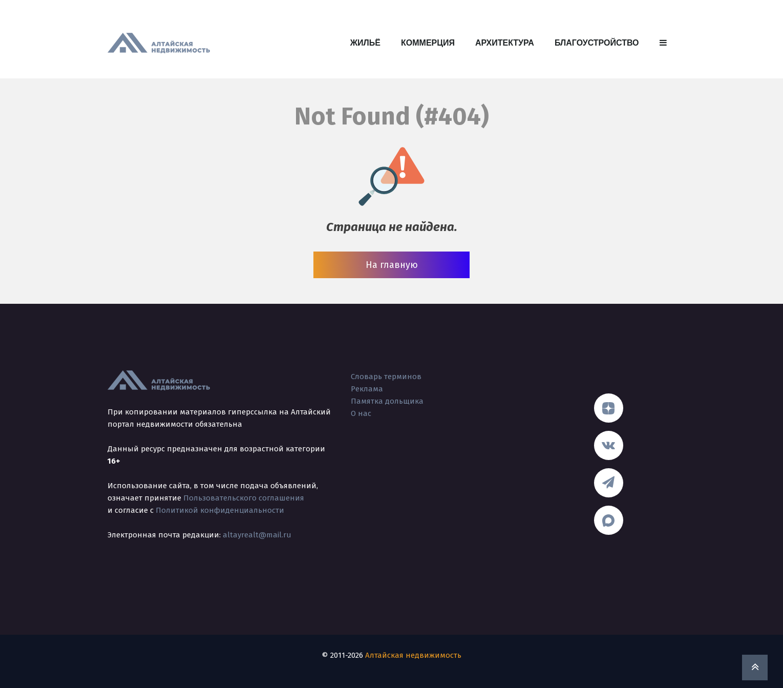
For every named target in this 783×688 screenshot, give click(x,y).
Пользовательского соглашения (243, 498)
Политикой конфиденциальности (220, 510)
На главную (392, 264)
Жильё (365, 43)
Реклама (367, 388)
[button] (663, 43)
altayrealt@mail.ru (257, 534)
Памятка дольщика (387, 401)
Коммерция (428, 43)
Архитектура (504, 43)
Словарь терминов (386, 376)
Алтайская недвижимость (413, 655)
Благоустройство (597, 43)
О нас (361, 413)
